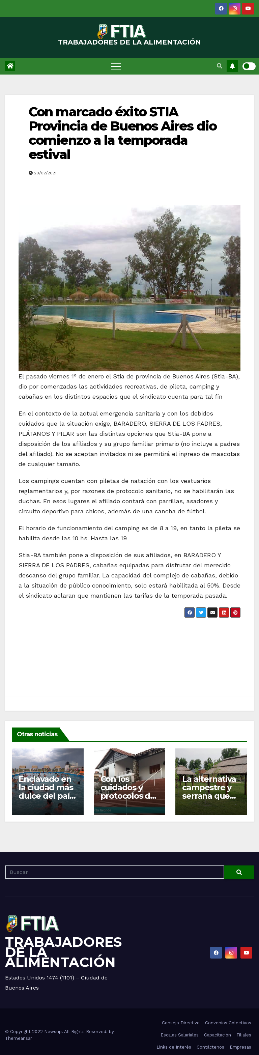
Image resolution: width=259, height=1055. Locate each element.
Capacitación (217, 1034)
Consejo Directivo (181, 1022)
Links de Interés (173, 1047)
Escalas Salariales (180, 1034)
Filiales (243, 1034)
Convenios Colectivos (228, 1022)
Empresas (240, 1047)
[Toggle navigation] (116, 66)
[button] (219, 66)
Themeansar (18, 1038)
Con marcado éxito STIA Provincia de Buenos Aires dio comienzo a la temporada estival (123, 133)
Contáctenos (210, 1047)
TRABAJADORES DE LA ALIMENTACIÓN (129, 42)
